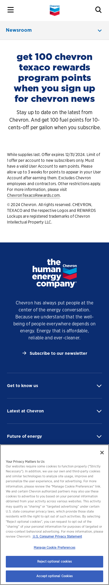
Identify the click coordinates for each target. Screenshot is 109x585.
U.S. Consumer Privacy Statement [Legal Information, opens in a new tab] (57, 536)
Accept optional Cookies (54, 576)
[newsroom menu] (54, 30)
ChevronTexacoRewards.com (33, 195)
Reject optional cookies (54, 561)
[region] (54, 514)
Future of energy (24, 436)
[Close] (102, 452)
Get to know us (22, 385)
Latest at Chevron (25, 411)
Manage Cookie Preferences (54, 547)
